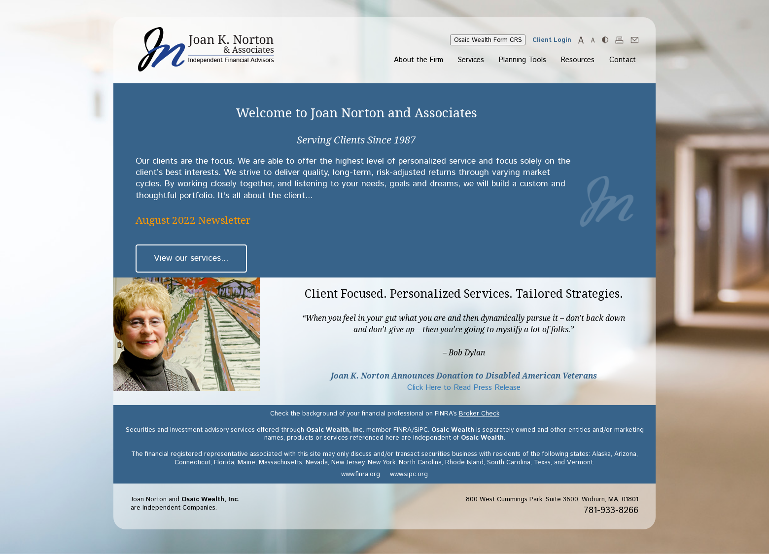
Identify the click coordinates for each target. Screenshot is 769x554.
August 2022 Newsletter (193, 220)
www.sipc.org (409, 474)
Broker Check (479, 413)
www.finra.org (360, 474)
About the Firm (418, 60)
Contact (622, 60)
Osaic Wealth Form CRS (488, 39)
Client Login (551, 40)
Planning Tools (522, 60)
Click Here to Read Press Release (464, 387)
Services (471, 60)
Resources (577, 60)
